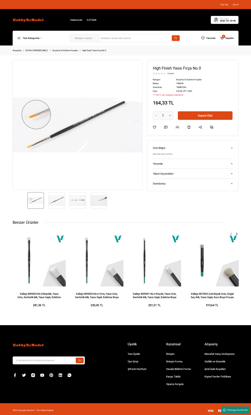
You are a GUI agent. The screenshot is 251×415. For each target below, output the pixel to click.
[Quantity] (163, 115)
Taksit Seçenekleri (163, 173)
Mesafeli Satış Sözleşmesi (220, 353)
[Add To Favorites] (154, 127)
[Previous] (231, 233)
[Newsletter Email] (49, 360)
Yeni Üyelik (134, 353)
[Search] (140, 38)
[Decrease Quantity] (156, 115)
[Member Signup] (235, 4)
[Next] (236, 233)
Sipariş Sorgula (175, 384)
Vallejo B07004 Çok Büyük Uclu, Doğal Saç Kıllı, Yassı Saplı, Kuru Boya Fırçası (212, 295)
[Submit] (80, 360)
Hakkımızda (76, 20)
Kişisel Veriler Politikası (218, 376)
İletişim (170, 353)
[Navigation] (29, 38)
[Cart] (227, 38)
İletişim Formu (174, 361)
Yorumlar (158, 163)
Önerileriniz (159, 183)
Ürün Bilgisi (159, 147)
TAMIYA (180, 83)
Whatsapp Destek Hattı (235, 410)
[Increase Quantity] (170, 115)
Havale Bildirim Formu (178, 369)
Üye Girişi (133, 361)
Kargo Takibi (173, 376)
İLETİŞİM (91, 20)
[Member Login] (224, 4)
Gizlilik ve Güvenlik (215, 361)
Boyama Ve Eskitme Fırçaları (189, 79)
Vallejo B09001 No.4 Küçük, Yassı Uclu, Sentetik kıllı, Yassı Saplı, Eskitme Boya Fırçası (154, 295)
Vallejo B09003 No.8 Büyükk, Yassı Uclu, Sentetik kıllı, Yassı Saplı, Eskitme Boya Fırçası (39, 295)
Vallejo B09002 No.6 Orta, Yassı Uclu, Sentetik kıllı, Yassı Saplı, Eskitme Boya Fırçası (97, 295)
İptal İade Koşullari (215, 369)
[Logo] (28, 20)
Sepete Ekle (205, 115)
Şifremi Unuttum (137, 369)
